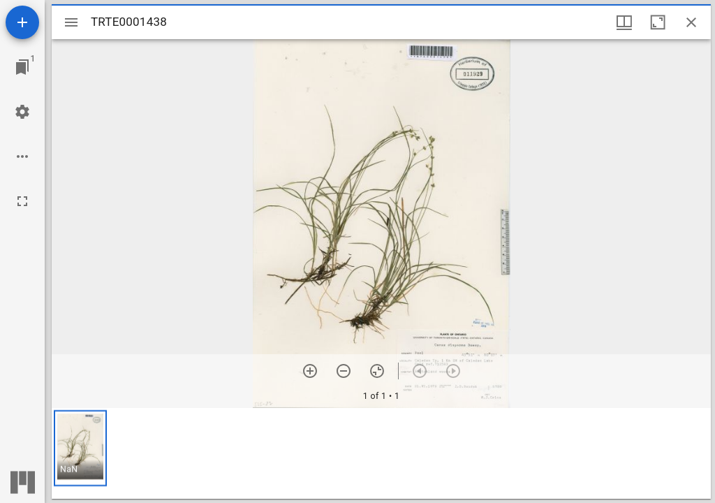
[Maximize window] (658, 22)
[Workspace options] (22, 156)
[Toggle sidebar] (71, 22)
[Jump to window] (22, 67)
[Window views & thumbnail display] (624, 22)
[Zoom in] (310, 371)
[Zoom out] (343, 371)
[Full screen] (22, 201)
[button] (80, 448)
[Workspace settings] (22, 112)
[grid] (381, 453)
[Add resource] (22, 22)
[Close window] (691, 22)
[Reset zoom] (377, 371)
